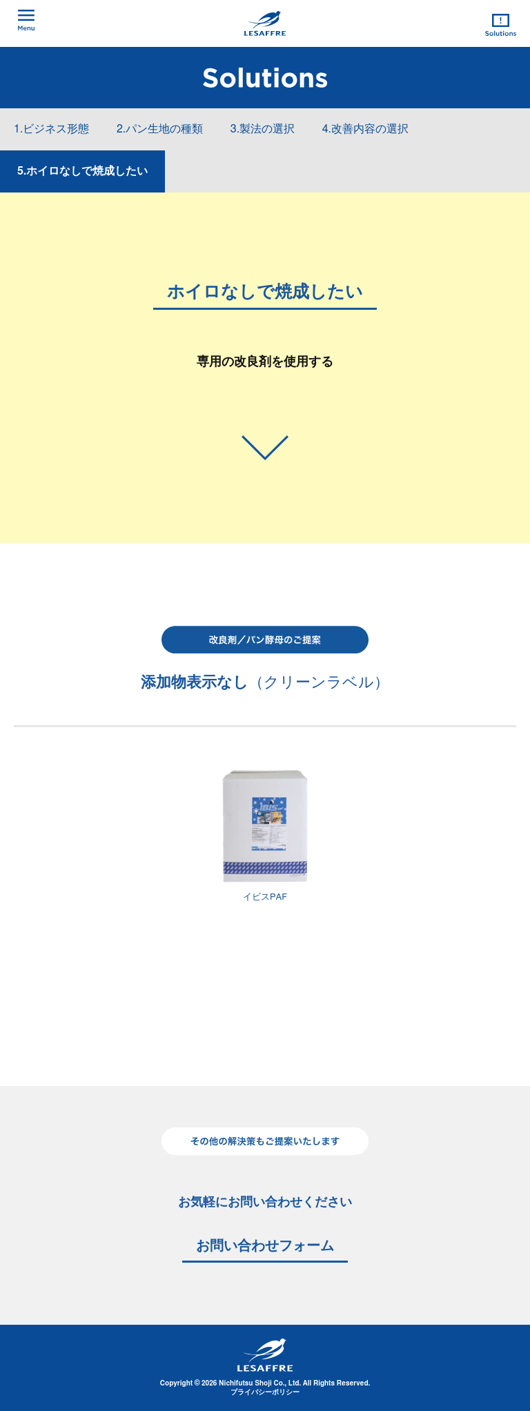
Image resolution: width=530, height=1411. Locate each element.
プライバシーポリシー (265, 1392)
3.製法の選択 (262, 129)
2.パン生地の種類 (160, 129)
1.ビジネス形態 (51, 129)
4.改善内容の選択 (365, 129)
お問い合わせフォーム (265, 1246)
